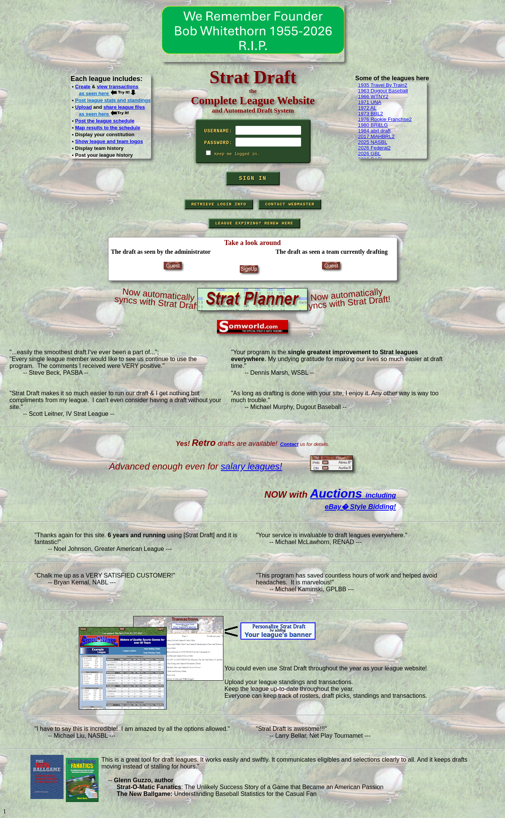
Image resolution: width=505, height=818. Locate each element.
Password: (218, 143)
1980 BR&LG (373, 125)
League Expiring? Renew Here (254, 223)
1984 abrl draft (374, 131)
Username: (218, 131)
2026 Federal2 (374, 148)
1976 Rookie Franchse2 (385, 119)
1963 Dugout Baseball (383, 91)
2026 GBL (369, 153)
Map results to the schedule (107, 127)
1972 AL (367, 108)
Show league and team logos (109, 141)
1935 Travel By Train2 (383, 85)
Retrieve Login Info (218, 204)
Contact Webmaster (289, 204)
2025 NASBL (372, 142)
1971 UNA (370, 102)
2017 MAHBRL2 (376, 136)
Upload (83, 107)
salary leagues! (251, 466)
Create (82, 86)
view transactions (117, 86)
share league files (124, 107)
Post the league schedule (104, 121)
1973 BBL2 (370, 113)
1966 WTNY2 (373, 96)
